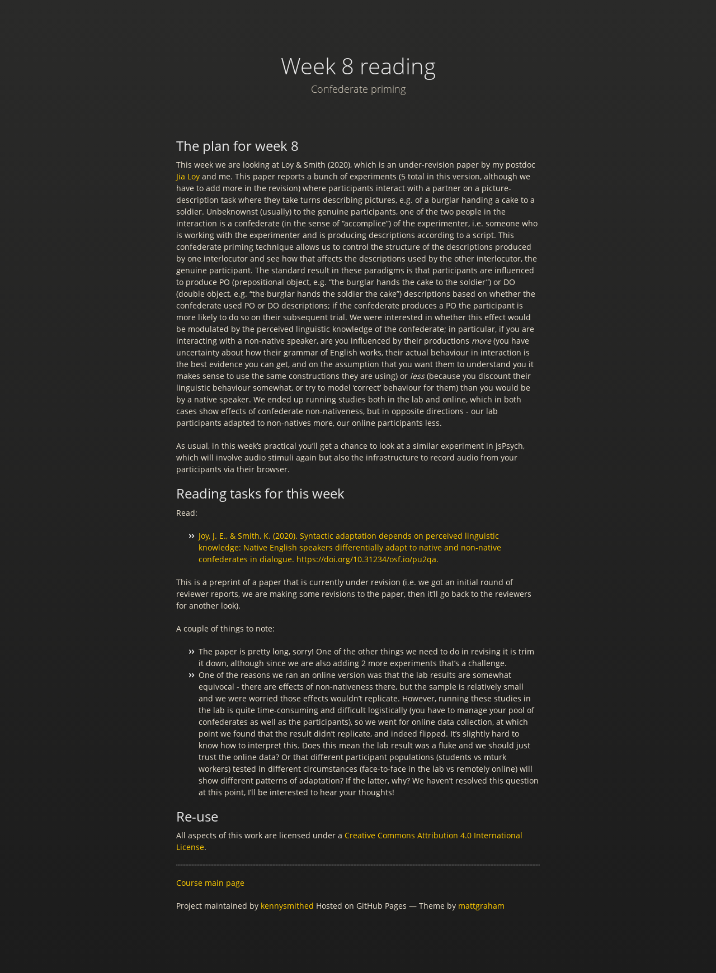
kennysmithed (287, 905)
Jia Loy (188, 176)
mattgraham (481, 905)
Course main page (210, 882)
